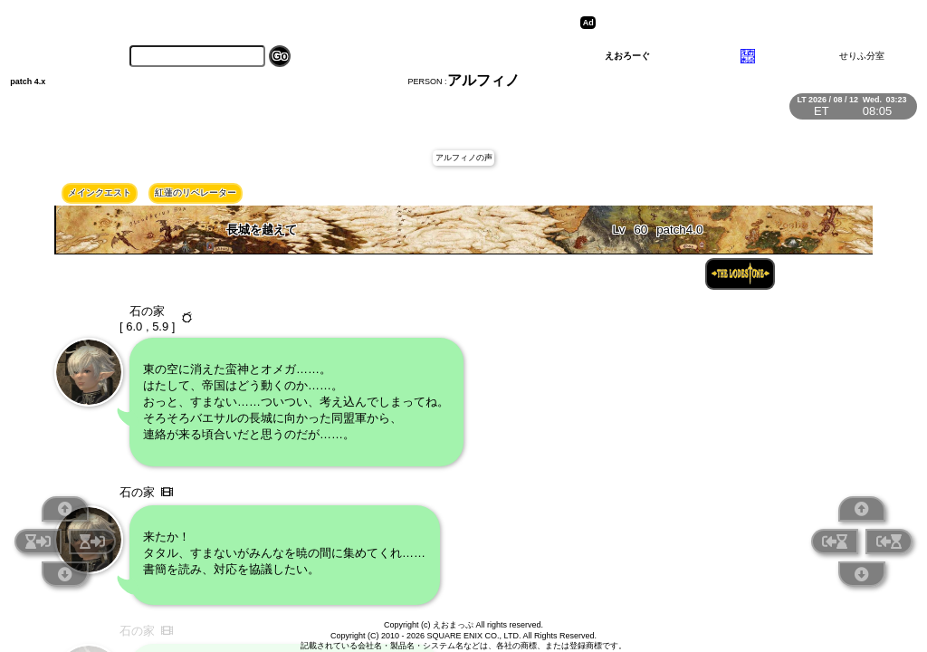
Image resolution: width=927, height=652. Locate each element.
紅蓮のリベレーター (195, 192)
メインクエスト (99, 192)
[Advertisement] (740, 22)
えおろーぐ (627, 56)
